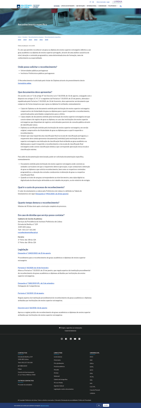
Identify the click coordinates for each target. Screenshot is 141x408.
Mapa (20, 371)
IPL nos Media (58, 385)
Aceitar (106, 405)
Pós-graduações (59, 365)
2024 (25, 42)
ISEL (91, 382)
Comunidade (100, 7)
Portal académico (59, 369)
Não (99, 405)
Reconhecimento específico (32, 27)
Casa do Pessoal (95, 392)
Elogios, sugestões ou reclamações (71, 330)
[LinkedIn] (71, 341)
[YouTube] (75, 341)
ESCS (91, 359)
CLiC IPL (92, 389)
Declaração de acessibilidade (70, 402)
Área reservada (101, 2)
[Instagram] (62, 341)
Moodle (56, 372)
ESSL (91, 376)
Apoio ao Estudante (61, 7)
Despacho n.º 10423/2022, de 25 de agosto (34, 255)
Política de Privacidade (85, 402)
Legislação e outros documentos (64, 391)
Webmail (57, 378)
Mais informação (45, 405)
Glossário (58, 402)
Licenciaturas (58, 359)
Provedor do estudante (25, 387)
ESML (92, 369)
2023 (30, 42)
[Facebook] (66, 341)
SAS (91, 386)
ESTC (91, 372)
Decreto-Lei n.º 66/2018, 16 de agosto (32, 310)
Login (108, 2)
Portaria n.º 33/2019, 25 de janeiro (31, 296)
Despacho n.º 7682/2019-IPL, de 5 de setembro (36, 286)
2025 (19, 42)
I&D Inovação (76, 7)
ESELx (92, 366)
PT (90, 2)
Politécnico (112, 7)
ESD (91, 362)
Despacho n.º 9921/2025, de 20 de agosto (52, 196)
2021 (41, 42)
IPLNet (56, 375)
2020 (46, 42)
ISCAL (92, 379)
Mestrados (57, 362)
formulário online (24, 86)
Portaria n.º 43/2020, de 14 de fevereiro (33, 270)
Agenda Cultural (59, 388)
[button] (68, 7)
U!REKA (92, 396)
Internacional (88, 7)
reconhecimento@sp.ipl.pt (28, 235)
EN (93, 2)
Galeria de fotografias (60, 382)
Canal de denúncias (70, 333)
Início (19, 39)
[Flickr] (79, 341)
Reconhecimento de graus (36, 39)
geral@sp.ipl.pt (22, 368)
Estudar (48, 7)
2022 (35, 42)
